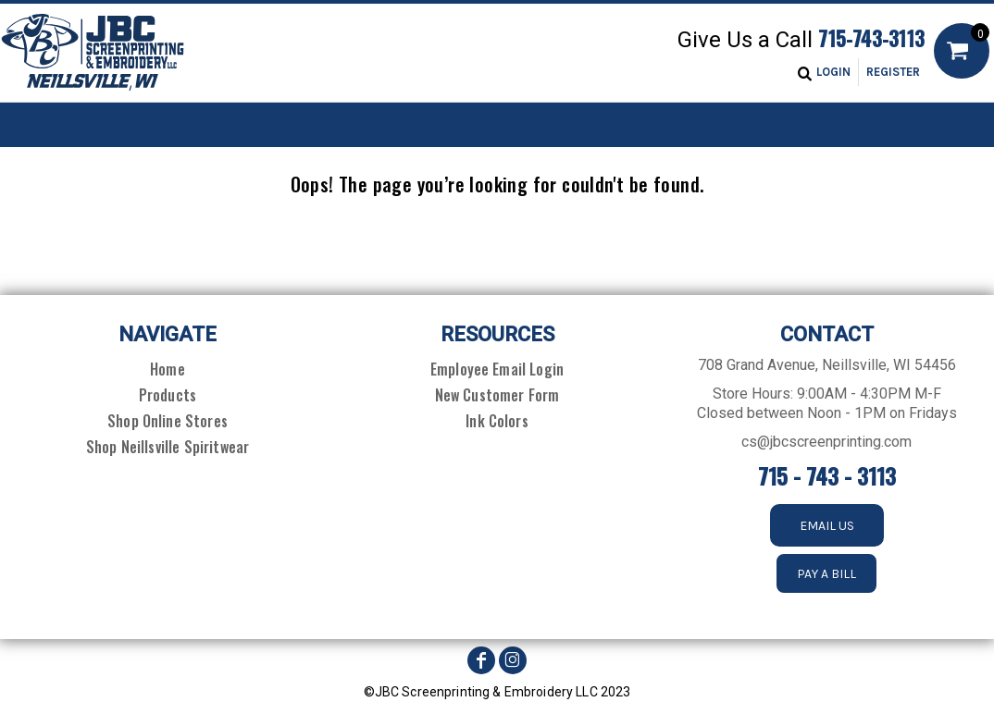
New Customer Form (497, 395)
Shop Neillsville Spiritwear (167, 447)
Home (167, 369)
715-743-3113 (871, 38)
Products (167, 395)
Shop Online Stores (167, 421)
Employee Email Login (497, 369)
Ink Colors (497, 421)
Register (893, 72)
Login (833, 72)
